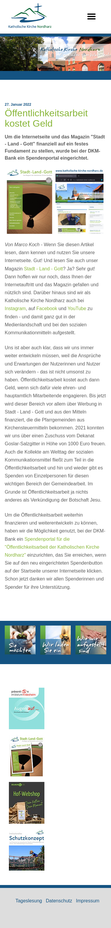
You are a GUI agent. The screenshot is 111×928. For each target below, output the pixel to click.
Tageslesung (28, 900)
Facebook (46, 308)
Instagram (15, 308)
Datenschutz (59, 900)
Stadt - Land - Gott (43, 268)
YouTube (76, 308)
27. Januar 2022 (18, 104)
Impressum (87, 900)
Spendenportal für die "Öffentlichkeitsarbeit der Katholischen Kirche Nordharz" (52, 547)
